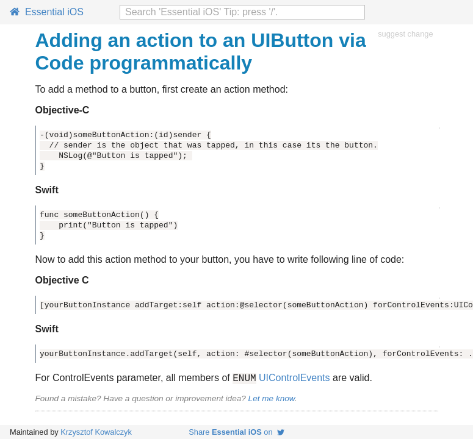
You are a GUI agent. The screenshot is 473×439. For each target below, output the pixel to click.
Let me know (271, 400)
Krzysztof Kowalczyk (96, 432)
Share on (236, 432)
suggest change (405, 33)
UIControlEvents (294, 379)
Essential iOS (47, 12)
